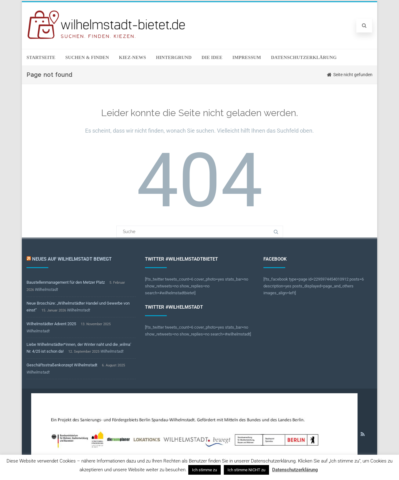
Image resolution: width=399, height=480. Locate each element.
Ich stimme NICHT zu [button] (246, 470)
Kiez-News (132, 57)
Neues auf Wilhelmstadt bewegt (72, 259)
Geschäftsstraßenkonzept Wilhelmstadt (61, 365)
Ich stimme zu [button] (204, 470)
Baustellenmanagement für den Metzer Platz (65, 282)
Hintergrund (173, 57)
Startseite (40, 57)
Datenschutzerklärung (304, 57)
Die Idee (211, 57)
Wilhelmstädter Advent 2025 (51, 323)
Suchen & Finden (87, 57)
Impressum (247, 57)
